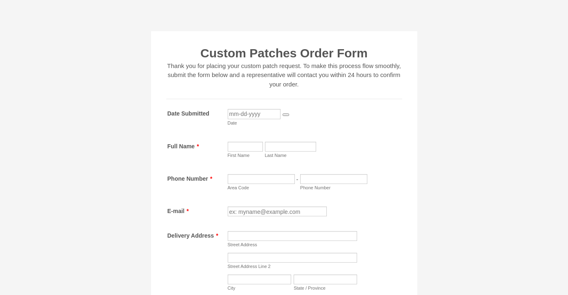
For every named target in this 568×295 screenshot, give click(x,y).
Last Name (276, 155)
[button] (286, 114)
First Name (239, 155)
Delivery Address (192, 235)
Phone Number (190, 178)
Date (232, 122)
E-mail (178, 211)
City (231, 288)
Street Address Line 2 (249, 266)
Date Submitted (188, 113)
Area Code (238, 187)
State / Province (310, 288)
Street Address (242, 244)
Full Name (183, 146)
